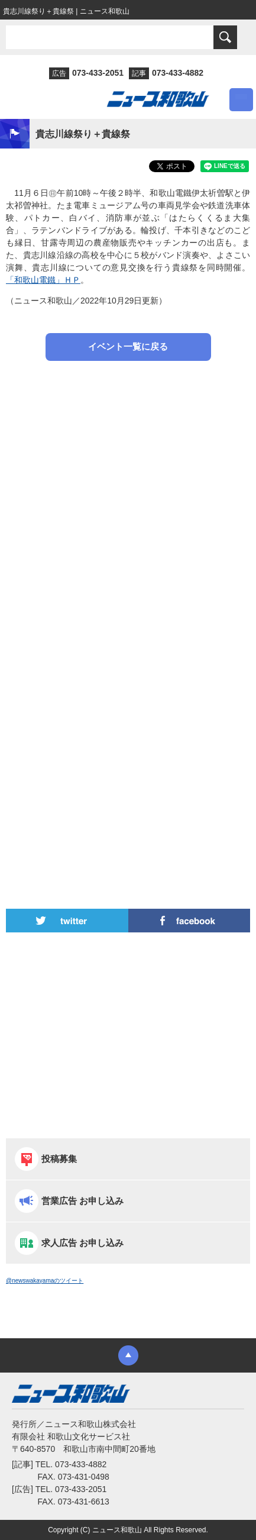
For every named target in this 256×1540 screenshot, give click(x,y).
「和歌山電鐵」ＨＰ (43, 280)
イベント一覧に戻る (128, 346)
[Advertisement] (128, 504)
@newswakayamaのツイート (44, 1280)
